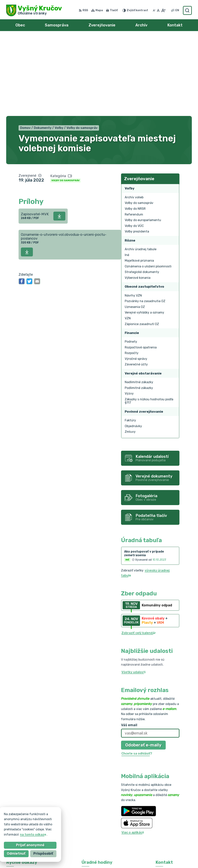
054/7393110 (166, 816)
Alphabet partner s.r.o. (63, 858)
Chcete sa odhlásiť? (136, 674)
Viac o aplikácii (132, 753)
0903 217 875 (166, 821)
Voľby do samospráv (65, 101)
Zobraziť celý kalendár (138, 553)
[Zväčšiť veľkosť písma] (163, 10)
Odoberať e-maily (143, 665)
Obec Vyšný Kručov (124, 858)
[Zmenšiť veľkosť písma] (154, 10)
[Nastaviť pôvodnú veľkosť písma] (158, 10)
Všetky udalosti (133, 593)
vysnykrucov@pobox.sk (173, 825)
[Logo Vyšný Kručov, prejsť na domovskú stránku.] (34, 10)
